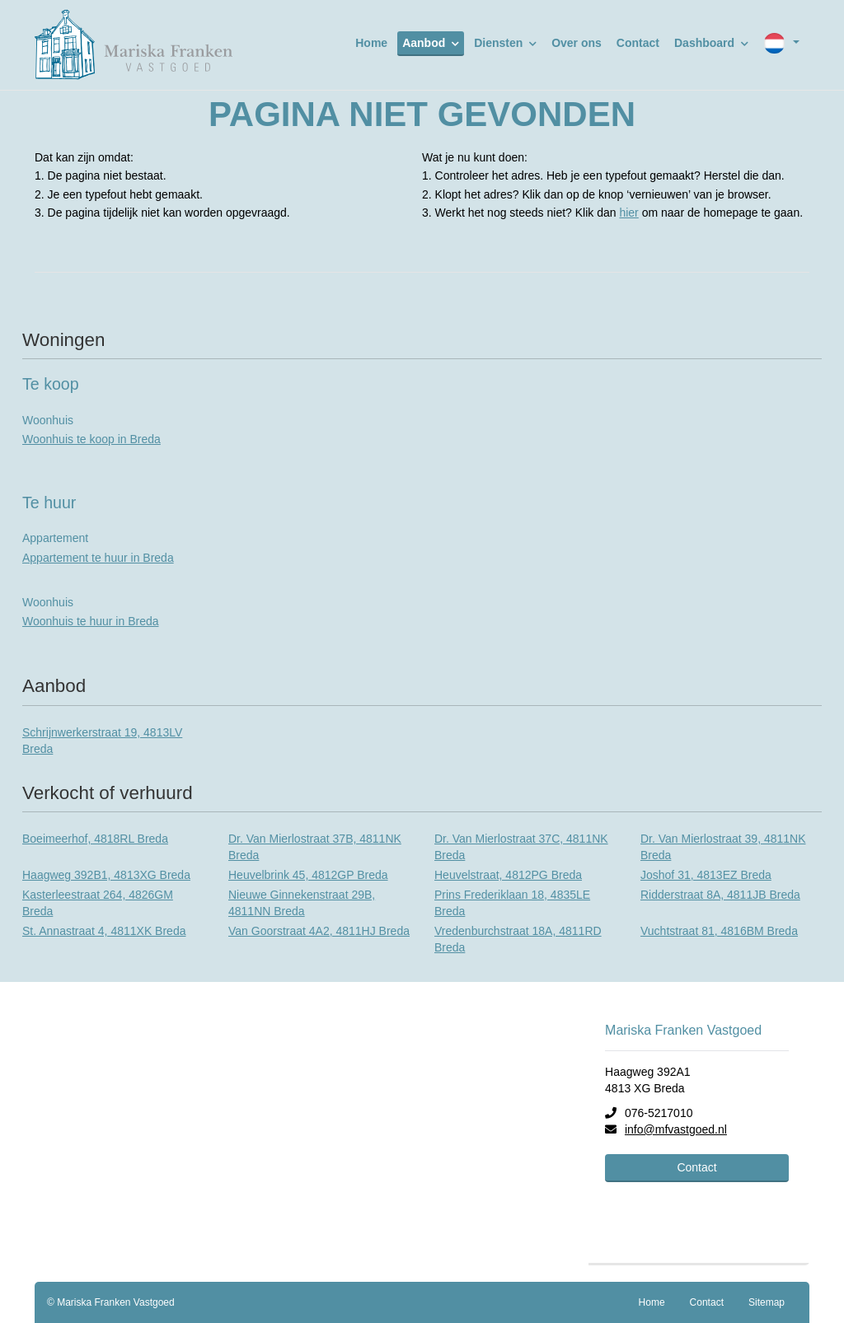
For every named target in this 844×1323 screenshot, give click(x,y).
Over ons (576, 42)
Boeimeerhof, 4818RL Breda (95, 838)
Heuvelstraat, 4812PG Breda (508, 874)
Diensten (505, 42)
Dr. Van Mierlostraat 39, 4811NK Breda (723, 847)
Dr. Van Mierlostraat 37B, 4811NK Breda (314, 847)
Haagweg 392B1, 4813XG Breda (106, 874)
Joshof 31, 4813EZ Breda (705, 874)
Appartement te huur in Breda (98, 557)
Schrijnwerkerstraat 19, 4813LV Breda (102, 740)
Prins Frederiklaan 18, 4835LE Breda (512, 903)
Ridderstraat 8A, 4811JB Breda (720, 894)
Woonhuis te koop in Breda (91, 439)
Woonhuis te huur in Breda (90, 621)
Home (371, 42)
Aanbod (430, 42)
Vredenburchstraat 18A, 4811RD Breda (518, 939)
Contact (638, 42)
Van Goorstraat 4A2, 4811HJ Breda (319, 930)
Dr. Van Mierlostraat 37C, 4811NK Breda (521, 847)
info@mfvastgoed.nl (676, 1129)
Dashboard (711, 42)
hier (628, 212)
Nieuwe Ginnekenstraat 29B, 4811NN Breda (301, 903)
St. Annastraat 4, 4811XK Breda (103, 930)
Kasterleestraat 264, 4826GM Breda (97, 903)
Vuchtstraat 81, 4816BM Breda (719, 930)
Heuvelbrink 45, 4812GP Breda (308, 874)
